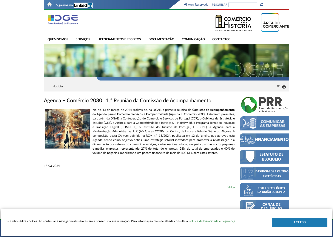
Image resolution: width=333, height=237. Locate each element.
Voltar (231, 187)
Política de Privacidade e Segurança (212, 221)
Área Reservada (196, 5)
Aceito (299, 222)
